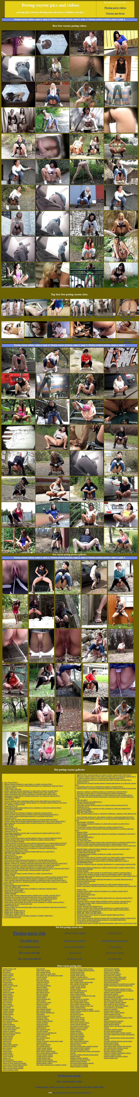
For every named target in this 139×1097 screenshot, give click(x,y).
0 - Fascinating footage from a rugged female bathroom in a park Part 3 (28, 851)
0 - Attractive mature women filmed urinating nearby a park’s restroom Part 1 (103, 901)
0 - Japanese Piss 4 (9, 855)
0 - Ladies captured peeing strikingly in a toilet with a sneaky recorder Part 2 (30, 791)
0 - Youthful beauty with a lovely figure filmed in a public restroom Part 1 (28, 840)
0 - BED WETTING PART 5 (84, 837)
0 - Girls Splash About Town (85, 894)
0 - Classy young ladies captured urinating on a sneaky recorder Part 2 (28, 867)
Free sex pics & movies (74, 940)
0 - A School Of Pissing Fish (85, 881)
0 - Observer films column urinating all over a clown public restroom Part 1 (102, 910)
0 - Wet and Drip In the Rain (12, 856)
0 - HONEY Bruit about (10, 905)
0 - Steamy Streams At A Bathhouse (88, 911)
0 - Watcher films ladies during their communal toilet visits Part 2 (26, 870)
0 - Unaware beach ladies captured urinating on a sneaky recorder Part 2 (101, 891)
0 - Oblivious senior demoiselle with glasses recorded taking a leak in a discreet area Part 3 (35, 868)
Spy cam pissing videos (69, 1081)
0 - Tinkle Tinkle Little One (11, 789)
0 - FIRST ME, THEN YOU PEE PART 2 (88, 913)
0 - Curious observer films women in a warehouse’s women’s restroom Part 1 (103, 872)
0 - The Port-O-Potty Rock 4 (85, 803)
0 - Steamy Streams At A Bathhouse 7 (88, 802)
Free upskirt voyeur (29, 946)
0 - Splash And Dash (9, 872)
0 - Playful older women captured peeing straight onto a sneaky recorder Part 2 (31, 895)
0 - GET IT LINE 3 (81, 899)
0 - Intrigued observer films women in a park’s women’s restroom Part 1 (28, 846)
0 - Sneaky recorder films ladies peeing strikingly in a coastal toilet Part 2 (101, 908)
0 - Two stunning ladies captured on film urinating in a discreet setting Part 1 (103, 808)
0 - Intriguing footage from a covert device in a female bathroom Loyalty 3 (102, 861)
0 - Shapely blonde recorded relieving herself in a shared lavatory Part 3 (101, 844)
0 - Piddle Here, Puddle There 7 (13, 912)
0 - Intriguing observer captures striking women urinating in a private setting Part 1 (32, 878)
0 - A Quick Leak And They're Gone (15, 850)
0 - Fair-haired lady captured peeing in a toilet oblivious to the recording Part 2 (103, 795)
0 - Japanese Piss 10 (9, 828)
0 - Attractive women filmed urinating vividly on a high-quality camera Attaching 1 (105, 857)
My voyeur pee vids (29, 952)
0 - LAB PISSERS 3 (82, 856)
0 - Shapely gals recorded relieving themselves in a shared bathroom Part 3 (30, 819)
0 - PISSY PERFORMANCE (12, 835)
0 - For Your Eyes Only (83, 840)
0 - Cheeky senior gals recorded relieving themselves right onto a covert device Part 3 (33, 821)
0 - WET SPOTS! (8, 824)
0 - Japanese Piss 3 (9, 787)
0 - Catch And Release (83, 916)
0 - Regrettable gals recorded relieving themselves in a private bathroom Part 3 (104, 879)
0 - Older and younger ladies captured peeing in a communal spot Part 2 (101, 903)
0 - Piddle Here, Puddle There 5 (13, 914)
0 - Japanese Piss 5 (82, 807)
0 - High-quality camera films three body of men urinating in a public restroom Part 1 (33, 902)
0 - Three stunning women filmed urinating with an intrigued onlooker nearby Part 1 (105, 918)
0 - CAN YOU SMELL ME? (11, 887)
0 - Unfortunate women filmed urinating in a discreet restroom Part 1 (27, 813)
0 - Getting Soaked (81, 871)
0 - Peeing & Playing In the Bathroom (15, 885)
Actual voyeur (74, 953)
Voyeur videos (114, 947)
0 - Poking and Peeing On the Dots (87, 851)
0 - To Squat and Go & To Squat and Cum (17, 904)
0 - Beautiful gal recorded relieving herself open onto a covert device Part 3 (29, 897)
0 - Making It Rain (81, 832)
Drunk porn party (75, 959)
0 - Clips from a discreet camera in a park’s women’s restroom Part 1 (100, 859)
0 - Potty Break (7, 826)
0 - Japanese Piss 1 (9, 909)
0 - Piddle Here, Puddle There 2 (13, 910)
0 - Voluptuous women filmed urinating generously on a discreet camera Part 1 (31, 796)
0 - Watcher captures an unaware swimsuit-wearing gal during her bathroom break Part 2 (34, 863)
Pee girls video (115, 959)
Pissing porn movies (69, 1075)
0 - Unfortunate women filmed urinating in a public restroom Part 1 (99, 854)
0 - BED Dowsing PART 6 (11, 858)
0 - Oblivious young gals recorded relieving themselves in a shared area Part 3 (31, 865)
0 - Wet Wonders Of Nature (84, 822)
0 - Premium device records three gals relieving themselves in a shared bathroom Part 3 (34, 843)
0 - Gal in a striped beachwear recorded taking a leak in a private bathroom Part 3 (32, 838)
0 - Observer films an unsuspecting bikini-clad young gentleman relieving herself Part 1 (34, 907)
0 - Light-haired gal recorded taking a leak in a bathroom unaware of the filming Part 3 (33, 845)
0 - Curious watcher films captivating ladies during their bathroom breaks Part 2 (31, 801)
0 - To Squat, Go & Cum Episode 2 (87, 921)
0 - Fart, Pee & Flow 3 (10, 782)
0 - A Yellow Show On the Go (85, 852)
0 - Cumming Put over (83, 893)
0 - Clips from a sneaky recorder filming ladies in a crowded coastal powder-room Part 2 (34, 803)
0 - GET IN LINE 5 (81, 800)
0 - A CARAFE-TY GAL (83, 905)
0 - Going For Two (8, 811)
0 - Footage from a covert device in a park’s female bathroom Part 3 (99, 915)
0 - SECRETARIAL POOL (84, 862)
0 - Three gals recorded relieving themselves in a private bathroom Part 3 (29, 860)
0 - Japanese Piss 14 (9, 836)
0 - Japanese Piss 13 (9, 831)
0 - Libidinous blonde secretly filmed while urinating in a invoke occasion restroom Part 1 (35, 877)
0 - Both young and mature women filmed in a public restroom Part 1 (27, 873)
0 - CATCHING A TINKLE (11, 797)
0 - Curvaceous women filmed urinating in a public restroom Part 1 (99, 827)
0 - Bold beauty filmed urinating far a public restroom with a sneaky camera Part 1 (105, 867)
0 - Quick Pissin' (8, 799)
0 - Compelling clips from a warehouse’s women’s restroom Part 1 (99, 787)
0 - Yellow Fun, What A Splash (13, 841)
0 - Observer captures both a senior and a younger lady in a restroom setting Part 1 (105, 776)
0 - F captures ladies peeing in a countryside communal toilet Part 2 (99, 778)
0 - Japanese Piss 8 (9, 818)
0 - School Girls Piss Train (11, 830)
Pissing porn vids (29, 933)
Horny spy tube (115, 933)
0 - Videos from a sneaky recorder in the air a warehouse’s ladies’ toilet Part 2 (103, 874)
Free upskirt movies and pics (115, 940)
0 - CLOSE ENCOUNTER (84, 869)
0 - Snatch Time (80, 889)
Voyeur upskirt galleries (75, 947)
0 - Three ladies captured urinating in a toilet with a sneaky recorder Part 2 (102, 824)
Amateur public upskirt (74, 933)
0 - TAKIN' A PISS (8, 875)
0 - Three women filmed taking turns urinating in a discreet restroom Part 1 (29, 848)
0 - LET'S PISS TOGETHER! (12, 809)
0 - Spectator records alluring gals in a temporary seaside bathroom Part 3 (29, 899)
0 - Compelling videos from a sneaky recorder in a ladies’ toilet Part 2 (27, 915)
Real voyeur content (115, 953)
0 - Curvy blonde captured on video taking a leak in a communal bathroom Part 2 (104, 817)
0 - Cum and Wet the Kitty (11, 917)
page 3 (46, 19)
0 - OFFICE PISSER (9, 894)
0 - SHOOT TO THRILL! (83, 810)
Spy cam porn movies (29, 958)
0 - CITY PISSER (81, 825)
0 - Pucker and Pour (82, 883)
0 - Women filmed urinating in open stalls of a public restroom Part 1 (27, 784)
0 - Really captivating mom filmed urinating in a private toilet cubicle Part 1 (29, 794)
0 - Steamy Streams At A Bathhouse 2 (88, 906)
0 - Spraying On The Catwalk (12, 890)
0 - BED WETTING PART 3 (84, 812)
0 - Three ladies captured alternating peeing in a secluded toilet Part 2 (27, 816)
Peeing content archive (99, 19)
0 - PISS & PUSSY (81, 835)
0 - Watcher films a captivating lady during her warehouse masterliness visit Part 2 (105, 834)
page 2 (38, 19)
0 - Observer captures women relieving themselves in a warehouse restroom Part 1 (32, 786)
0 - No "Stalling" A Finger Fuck (13, 804)
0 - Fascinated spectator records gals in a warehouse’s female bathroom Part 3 (31, 833)
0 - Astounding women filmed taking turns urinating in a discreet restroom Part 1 (32, 808)
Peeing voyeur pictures (61, 19)
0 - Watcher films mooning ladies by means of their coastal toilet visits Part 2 (103, 775)
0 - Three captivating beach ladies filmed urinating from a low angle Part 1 (29, 792)
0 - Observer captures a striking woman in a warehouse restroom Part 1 (101, 792)
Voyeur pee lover (115, 13)
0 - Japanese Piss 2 (82, 781)
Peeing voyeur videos (24, 19)
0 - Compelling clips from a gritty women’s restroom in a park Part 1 (27, 900)
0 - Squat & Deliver (81, 839)
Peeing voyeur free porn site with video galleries (72, 1093)
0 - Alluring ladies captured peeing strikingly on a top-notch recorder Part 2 (29, 862)
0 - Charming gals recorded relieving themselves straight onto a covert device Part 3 (106, 876)
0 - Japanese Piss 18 (9, 806)
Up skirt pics (29, 940)
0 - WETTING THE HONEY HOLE (14, 853)
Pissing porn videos (115, 7)
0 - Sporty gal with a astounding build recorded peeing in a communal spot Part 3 (32, 823)
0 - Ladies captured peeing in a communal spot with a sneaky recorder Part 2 (103, 780)
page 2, (114, 19)
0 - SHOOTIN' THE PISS (83, 878)
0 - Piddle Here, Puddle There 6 (13, 892)
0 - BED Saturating (81, 896)
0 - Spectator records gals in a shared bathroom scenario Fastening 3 (100, 793)
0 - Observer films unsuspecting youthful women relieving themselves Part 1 (30, 814)
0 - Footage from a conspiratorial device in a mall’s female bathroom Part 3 (102, 884)
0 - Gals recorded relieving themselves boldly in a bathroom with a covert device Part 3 (34, 880)
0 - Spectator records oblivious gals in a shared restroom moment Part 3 (101, 805)
